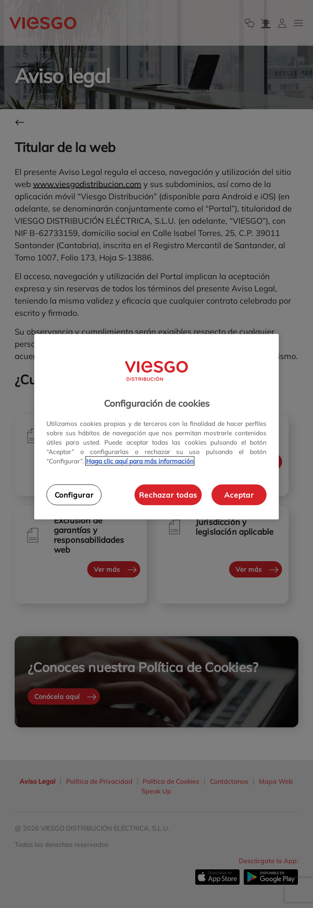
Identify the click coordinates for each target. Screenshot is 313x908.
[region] (156, 427)
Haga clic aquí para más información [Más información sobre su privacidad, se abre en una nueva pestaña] (140, 461)
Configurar (74, 494)
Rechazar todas (168, 494)
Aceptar (239, 494)
